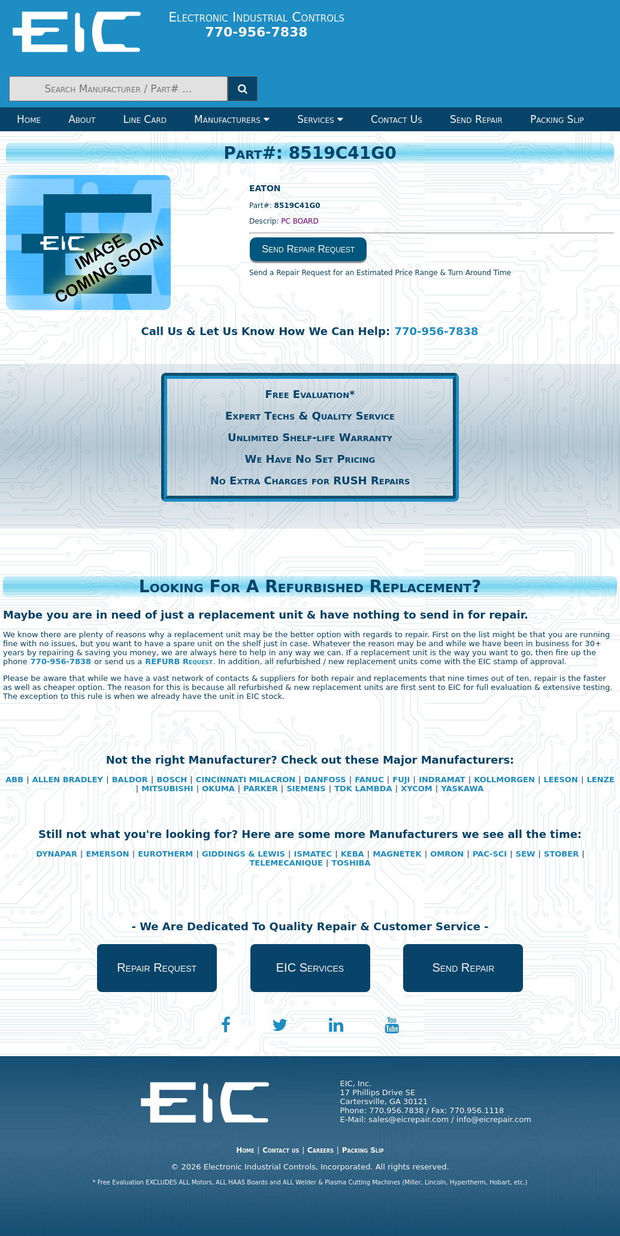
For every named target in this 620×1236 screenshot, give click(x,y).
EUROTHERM (165, 853)
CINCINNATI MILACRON (245, 779)
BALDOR (130, 779)
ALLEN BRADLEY (67, 779)
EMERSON (107, 853)
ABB (14, 779)
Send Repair (476, 119)
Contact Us (396, 119)
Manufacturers (232, 119)
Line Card (145, 119)
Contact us (280, 1150)
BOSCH (171, 779)
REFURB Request (179, 661)
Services (320, 119)
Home (29, 119)
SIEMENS (305, 788)
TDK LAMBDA (363, 788)
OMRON (447, 853)
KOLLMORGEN (504, 779)
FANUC (369, 779)
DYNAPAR (56, 853)
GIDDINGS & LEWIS (243, 853)
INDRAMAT (442, 779)
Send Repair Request (308, 249)
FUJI (401, 779)
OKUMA (218, 788)
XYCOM (417, 788)
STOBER (561, 853)
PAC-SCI (490, 853)
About (81, 119)
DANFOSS (325, 779)
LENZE (600, 779)
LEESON (560, 779)
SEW (526, 853)
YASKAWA (462, 788)
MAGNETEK (397, 853)
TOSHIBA (351, 862)
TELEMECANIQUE (286, 862)
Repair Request (156, 967)
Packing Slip (557, 119)
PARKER (260, 788)
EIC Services (310, 967)
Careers (320, 1150)
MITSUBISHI (167, 788)
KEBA (352, 853)
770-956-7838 (436, 331)
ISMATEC (313, 853)
